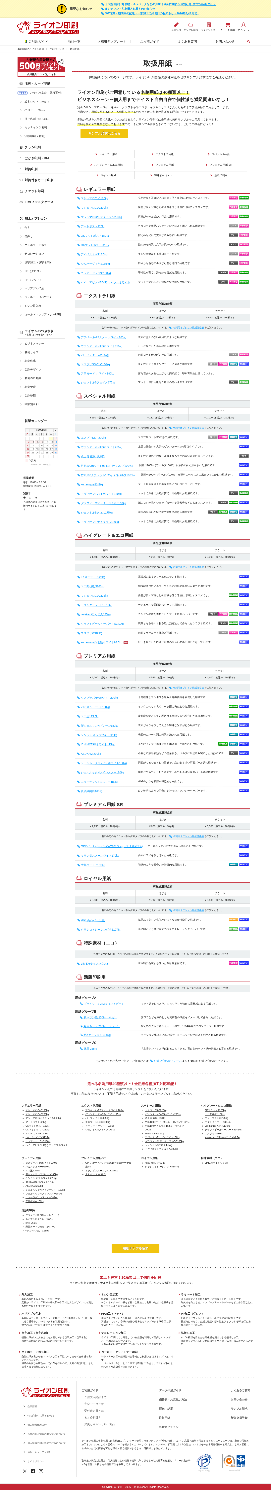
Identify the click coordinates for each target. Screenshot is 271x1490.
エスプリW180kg (91, 633)
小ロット (35, 110)
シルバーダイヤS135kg (95, 263)
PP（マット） (33, 279)
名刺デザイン (33, 369)
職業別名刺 (31, 404)
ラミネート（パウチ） (38, 297)
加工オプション (36, 218)
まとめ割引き (92, 1417)
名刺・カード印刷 (37, 83)
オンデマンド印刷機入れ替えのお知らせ (130, 8)
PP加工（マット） (113, 1313)
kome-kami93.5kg (92, 484)
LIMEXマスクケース (39, 202)
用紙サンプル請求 (135, 1248)
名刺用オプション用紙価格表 (188, 327)
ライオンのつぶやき (39, 332)
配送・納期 (166, 1408)
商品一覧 (74, 41)
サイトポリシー (35, 1461)
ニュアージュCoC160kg (96, 273)
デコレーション (34, 253)
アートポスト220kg (93, 226)
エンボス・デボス (36, 245)
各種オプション (169, 1427)
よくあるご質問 (240, 1390)
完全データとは (94, 1403)
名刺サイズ (31, 352)
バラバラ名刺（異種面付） (47, 92)
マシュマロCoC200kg (94, 207)
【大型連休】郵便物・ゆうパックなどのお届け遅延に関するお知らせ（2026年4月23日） (160, 4)
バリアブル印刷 (34, 288)
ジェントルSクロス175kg (97, 512)
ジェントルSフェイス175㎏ (98, 382)
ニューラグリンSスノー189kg (99, 781)
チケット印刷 (34, 191)
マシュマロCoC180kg (94, 198)
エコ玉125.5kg (90, 716)
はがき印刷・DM (37, 158)
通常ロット (37, 101)
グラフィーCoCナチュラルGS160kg (103, 503)
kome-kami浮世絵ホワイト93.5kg (102, 642)
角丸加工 (27, 1294)
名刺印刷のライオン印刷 (31, 49)
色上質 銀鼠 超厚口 (93, 456)
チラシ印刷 (33, 147)
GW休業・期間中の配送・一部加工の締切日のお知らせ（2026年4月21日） (152, 13)
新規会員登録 (239, 1417)
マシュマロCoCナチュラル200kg (101, 217)
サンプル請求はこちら (104, 133)
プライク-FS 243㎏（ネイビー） (104, 1003)
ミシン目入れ (33, 305)
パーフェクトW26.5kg (95, 355)
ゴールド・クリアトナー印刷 (43, 314)
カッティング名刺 (36, 127)
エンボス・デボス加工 (35, 1352)
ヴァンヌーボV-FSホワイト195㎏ (101, 346)
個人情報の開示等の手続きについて (46, 1443)
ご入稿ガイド (149, 41)
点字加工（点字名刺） (38, 262)
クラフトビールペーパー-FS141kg (102, 623)
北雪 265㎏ (90, 1048)
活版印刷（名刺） (36, 136)
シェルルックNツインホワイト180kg (104, 763)
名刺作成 (30, 360)
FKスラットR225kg (93, 577)
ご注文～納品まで (95, 1397)
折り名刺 (37, 118)
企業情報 (32, 1406)
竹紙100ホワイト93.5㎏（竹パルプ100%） (107, 465)
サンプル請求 (239, 1408)
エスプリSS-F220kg (93, 437)
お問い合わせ (225, 41)
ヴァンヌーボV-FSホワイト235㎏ (101, 447)
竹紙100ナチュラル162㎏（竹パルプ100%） (108, 475)
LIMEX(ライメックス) (94, 963)
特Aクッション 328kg (97, 1035)
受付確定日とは (94, 1410)
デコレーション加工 (113, 1332)
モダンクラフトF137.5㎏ (96, 605)
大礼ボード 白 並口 (93, 865)
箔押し (29, 236)
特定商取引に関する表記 (40, 1415)
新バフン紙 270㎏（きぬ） (100, 1017)
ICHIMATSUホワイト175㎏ (98, 744)
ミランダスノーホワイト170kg (100, 855)
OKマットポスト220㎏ (95, 245)
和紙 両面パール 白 (93, 920)
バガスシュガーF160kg (95, 707)
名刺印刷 (30, 395)
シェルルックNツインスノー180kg (102, 772)
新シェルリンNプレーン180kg (99, 725)
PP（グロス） (33, 271)
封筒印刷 (31, 169)
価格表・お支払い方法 (173, 1399)
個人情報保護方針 (37, 1424)
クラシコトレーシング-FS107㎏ (101, 929)
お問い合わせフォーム (168, 1060)
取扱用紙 (164, 1417)
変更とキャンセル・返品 (99, 1424)
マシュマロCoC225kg (94, 595)
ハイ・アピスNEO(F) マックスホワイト (105, 282)
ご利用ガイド (36, 41)
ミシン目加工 (109, 1294)
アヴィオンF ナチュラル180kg (100, 521)
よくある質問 (187, 41)
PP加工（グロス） (192, 1313)
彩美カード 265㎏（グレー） (102, 1026)
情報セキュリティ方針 (39, 1452)
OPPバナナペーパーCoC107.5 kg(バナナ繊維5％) (112, 846)
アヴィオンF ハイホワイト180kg (101, 493)
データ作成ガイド (170, 1390)
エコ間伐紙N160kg (92, 586)
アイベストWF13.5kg (94, 254)
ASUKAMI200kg (91, 753)
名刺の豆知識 (33, 378)
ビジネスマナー (34, 343)
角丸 (27, 227)
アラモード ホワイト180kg (97, 373)
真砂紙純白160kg (91, 791)
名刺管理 (30, 386)
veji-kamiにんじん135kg (96, 614)
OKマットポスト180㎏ (95, 235)
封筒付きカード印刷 (39, 180)
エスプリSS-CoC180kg (95, 364)
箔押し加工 (188, 1332)
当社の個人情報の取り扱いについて (46, 1434)
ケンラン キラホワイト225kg (99, 735)
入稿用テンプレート (111, 41)
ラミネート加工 (190, 1294)
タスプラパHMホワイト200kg (99, 697)
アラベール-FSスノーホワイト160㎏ (103, 337)
